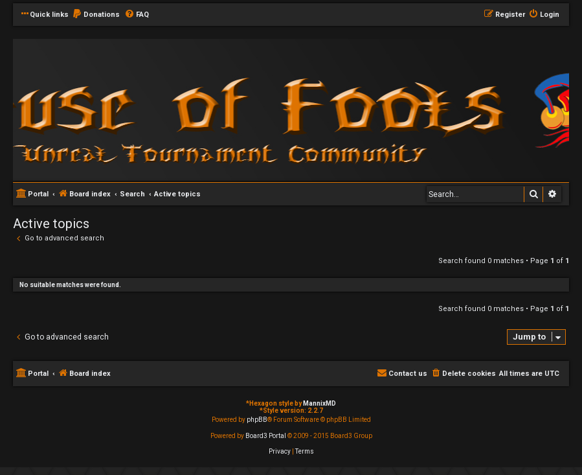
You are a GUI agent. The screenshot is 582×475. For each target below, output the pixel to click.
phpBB (257, 419)
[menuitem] (96, 15)
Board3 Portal (265, 435)
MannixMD (319, 403)
